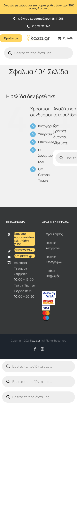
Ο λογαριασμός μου (48, 155)
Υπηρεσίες (46, 134)
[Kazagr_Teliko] (38, 32)
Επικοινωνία (47, 142)
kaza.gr (36, 340)
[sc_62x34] (48, 300)
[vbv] (49, 292)
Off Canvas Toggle (43, 175)
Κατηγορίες (47, 126)
